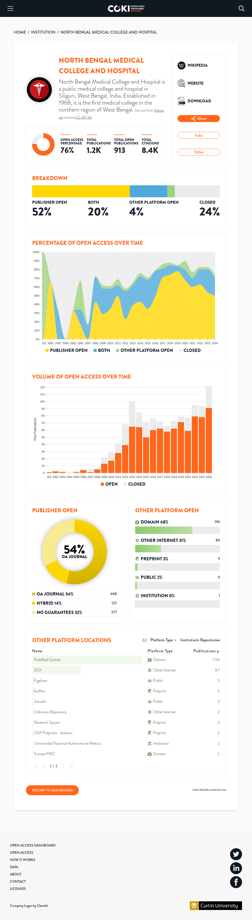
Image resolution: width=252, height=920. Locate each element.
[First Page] (36, 766)
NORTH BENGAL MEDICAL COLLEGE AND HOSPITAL (109, 32)
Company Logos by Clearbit (29, 905)
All (144, 640)
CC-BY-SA (83, 117)
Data (14, 866)
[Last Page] (71, 766)
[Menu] (10, 8)
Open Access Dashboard (33, 845)
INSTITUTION (43, 32)
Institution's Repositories (200, 640)
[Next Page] (63, 766)
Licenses (18, 888)
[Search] (242, 8)
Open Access (21, 852)
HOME (20, 32)
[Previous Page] (44, 766)
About (15, 874)
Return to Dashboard (52, 790)
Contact (18, 881)
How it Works (22, 859)
